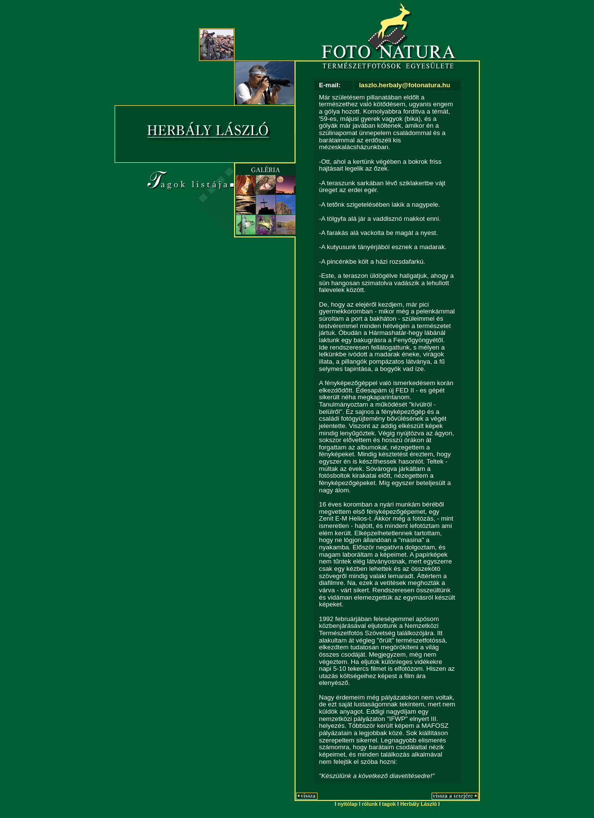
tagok (389, 804)
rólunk (370, 804)
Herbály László (418, 804)
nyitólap (347, 804)
